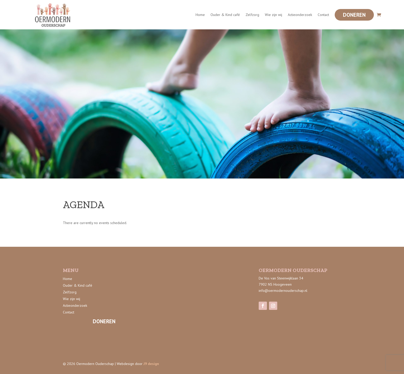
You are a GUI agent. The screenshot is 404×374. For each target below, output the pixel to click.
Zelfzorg (252, 14)
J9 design (151, 363)
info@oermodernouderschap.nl (283, 290)
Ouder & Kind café (225, 14)
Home (200, 14)
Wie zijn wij (273, 14)
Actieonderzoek (300, 14)
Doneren (354, 14)
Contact (323, 14)
